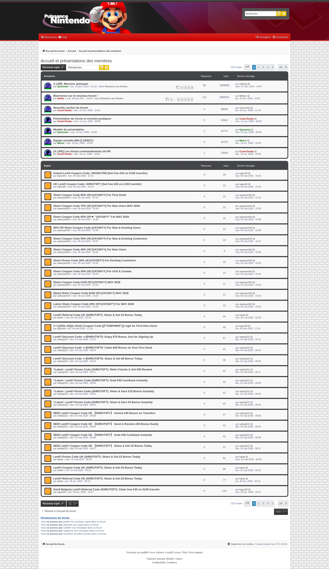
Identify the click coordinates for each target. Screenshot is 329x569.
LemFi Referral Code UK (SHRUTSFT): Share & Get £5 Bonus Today (97, 314)
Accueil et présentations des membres (76, 61)
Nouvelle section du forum (70, 107)
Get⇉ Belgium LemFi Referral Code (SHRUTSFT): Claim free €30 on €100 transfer (106, 489)
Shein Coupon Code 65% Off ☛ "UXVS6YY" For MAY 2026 (91, 216)
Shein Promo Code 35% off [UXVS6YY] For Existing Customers (94, 260)
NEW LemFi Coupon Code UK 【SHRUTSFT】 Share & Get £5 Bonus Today (102, 445)
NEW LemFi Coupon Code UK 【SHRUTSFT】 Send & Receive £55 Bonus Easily (105, 424)
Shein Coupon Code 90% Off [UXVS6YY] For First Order (90, 195)
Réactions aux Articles (116, 86)
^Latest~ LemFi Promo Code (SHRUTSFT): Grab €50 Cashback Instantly (100, 380)
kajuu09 (61, 175)
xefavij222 (62, 339)
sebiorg (243, 84)
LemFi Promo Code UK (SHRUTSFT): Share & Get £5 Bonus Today (96, 456)
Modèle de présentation (68, 129)
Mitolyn (243, 96)
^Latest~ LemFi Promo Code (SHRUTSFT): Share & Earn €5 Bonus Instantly (103, 402)
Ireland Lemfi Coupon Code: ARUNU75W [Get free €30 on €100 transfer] (100, 173)
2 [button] (258, 67)
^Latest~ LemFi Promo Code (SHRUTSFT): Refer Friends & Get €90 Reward (102, 369)
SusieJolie (244, 108)
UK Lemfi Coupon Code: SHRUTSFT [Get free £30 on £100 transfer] (97, 184)
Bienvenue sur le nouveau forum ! (75, 95)
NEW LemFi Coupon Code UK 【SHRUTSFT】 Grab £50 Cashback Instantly (102, 434)
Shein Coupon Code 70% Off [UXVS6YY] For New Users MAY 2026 (96, 205)
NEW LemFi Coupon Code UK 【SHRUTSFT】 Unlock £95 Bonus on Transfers (104, 413)
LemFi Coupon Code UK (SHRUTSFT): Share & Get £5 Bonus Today (97, 467)
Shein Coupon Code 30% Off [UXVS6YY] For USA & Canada (92, 271)
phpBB (144, 552)
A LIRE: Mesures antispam (70, 83)
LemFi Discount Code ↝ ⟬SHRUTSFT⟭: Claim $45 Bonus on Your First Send (102, 347)
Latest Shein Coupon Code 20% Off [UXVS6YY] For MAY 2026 (93, 304)
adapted (198, 552)
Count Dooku (64, 110)
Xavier (60, 98)
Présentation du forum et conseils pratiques (82, 118)
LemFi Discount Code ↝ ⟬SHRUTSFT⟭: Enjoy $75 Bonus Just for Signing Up (103, 336)
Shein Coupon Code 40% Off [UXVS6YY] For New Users (89, 249)
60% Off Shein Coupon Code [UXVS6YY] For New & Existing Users (97, 227)
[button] (247, 67)
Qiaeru (179, 559)
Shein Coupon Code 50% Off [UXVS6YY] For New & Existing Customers (100, 238)
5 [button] (272, 67)
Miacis (60, 143)
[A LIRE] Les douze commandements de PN (82, 151)
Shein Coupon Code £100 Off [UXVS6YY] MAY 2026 (86, 282)
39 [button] (280, 67)
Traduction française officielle (160, 559)
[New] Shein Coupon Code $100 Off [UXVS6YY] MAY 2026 (91, 293)
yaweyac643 (63, 197)
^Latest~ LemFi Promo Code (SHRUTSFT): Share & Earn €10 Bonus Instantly (103, 391)
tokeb (60, 317)
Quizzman (62, 86)
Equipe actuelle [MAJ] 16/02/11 (73, 140)
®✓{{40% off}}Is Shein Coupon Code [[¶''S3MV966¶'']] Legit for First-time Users (105, 325)
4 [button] (268, 67)
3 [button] (263, 67)
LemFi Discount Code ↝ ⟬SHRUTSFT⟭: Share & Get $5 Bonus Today (97, 358)
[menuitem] (62, 37)
